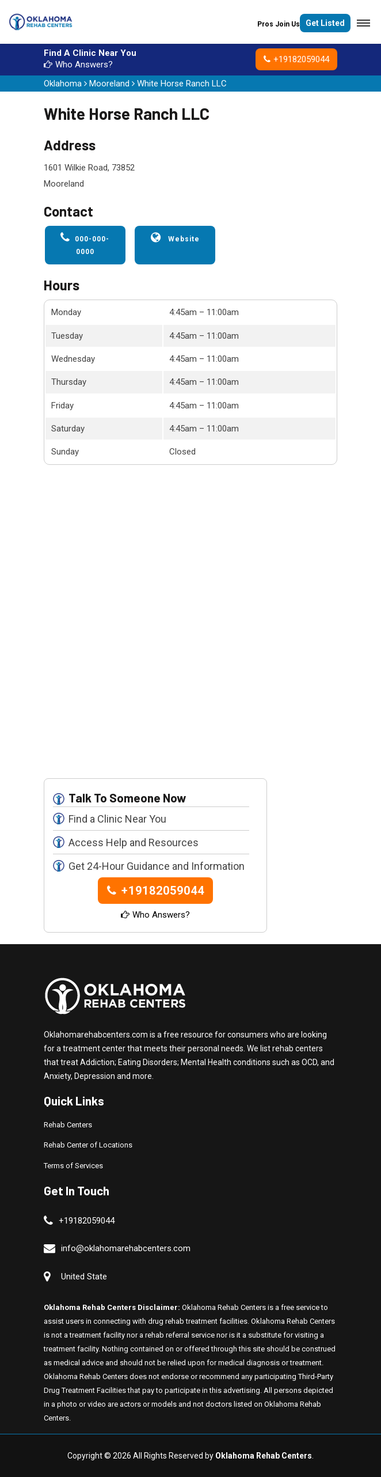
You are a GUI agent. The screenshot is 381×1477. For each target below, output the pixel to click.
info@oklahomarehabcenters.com (125, 1248)
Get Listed (325, 23)
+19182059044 (296, 59)
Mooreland (109, 83)
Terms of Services (73, 1165)
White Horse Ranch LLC (182, 83)
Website (175, 237)
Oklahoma (63, 83)
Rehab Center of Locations (88, 1145)
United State (84, 1276)
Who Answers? (78, 64)
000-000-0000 (84, 244)
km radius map (190, 626)
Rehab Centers (68, 1124)
